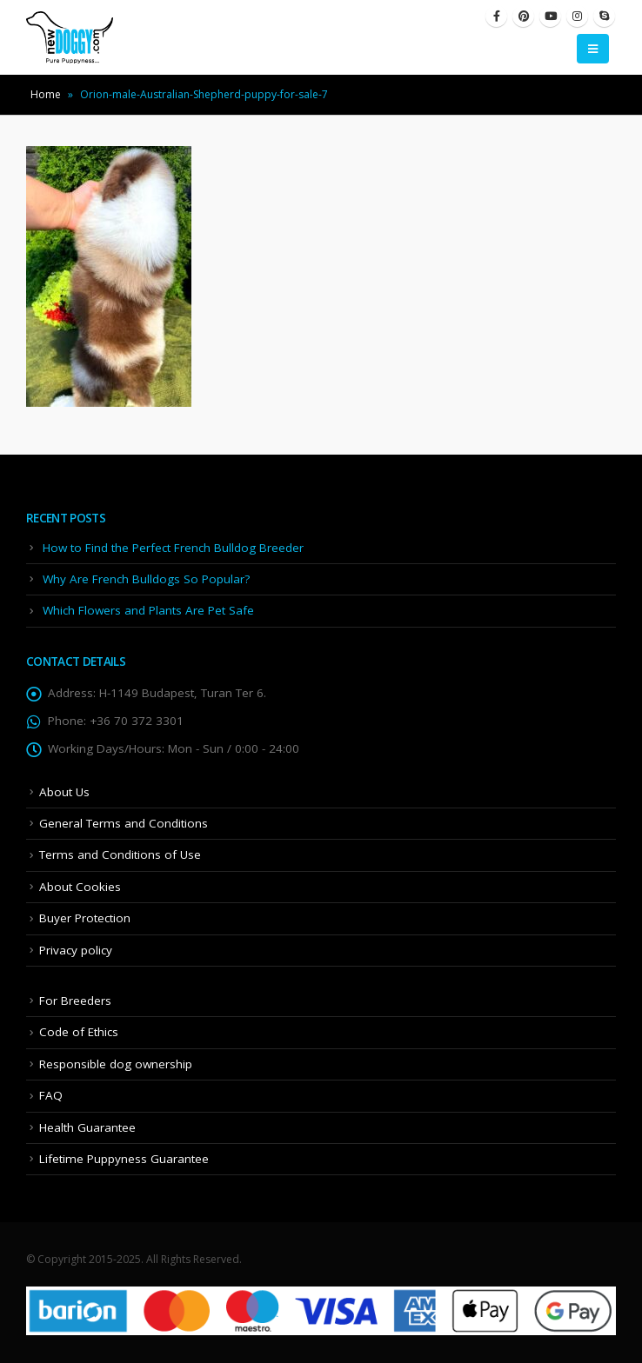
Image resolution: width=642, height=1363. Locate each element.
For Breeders (75, 1000)
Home (45, 94)
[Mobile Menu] (593, 48)
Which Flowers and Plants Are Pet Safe (148, 610)
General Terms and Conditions (123, 823)
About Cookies (80, 886)
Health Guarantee (87, 1127)
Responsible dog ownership (115, 1064)
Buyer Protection (84, 918)
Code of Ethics (78, 1032)
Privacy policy (75, 950)
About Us (64, 792)
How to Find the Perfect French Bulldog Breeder (173, 547)
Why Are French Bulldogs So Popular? (146, 579)
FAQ (51, 1095)
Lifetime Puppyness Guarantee (124, 1159)
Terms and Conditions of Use (120, 854)
